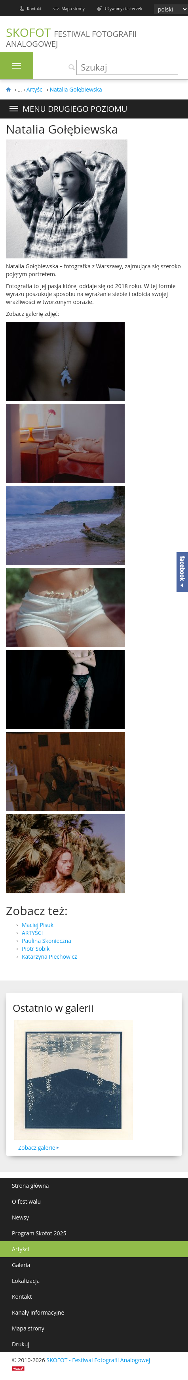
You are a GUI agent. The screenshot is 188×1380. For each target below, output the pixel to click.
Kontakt (34, 8)
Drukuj (20, 1344)
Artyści (20, 1249)
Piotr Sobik (35, 948)
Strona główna (30, 1185)
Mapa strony (72, 8)
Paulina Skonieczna (46, 940)
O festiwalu (26, 1201)
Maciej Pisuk (37, 925)
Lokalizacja (26, 1280)
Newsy (20, 1217)
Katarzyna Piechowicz (49, 956)
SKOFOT (71, 36)
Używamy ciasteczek (123, 8)
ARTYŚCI (32, 933)
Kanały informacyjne (38, 1312)
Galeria (21, 1265)
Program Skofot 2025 (39, 1233)
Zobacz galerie (36, 1147)
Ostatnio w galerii (53, 1008)
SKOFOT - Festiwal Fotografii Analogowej (98, 1360)
